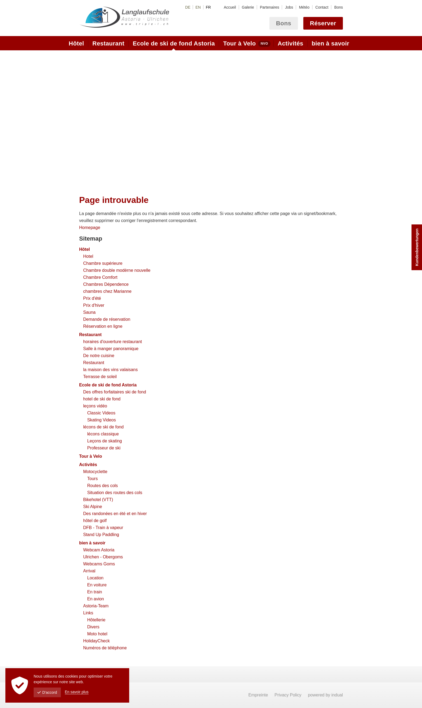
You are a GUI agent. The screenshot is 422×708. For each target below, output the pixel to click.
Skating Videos (101, 420)
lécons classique (103, 434)
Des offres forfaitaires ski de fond (114, 392)
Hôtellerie (96, 620)
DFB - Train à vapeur (103, 527)
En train (94, 592)
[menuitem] (230, 7)
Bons (283, 23)
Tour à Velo (90, 456)
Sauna (89, 312)
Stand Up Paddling (101, 534)
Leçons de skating (104, 441)
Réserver (323, 23)
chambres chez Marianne (107, 291)
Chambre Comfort (100, 277)
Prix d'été (92, 298)
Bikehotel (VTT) (98, 499)
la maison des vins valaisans (110, 369)
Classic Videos (101, 413)
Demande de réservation (106, 319)
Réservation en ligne (102, 326)
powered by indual (325, 695)
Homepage (89, 227)
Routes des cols (102, 485)
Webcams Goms (99, 564)
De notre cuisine (98, 355)
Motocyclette (95, 471)
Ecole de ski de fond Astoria (108, 385)
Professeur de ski (104, 448)
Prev (84, 117)
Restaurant (90, 334)
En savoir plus (77, 692)
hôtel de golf (95, 520)
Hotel (88, 256)
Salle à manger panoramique (110, 348)
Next (338, 117)
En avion (95, 599)
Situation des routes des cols (114, 492)
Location (95, 578)
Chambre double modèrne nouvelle (116, 270)
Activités (88, 464)
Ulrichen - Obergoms (103, 557)
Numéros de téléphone (105, 648)
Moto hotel (97, 634)
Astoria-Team (95, 606)
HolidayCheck (96, 641)
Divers (93, 627)
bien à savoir (92, 543)
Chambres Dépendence (106, 284)
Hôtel (84, 249)
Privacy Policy (289, 695)
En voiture (97, 585)
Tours (92, 478)
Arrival (89, 571)
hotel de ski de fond (102, 399)
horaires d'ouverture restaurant (112, 341)
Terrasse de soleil (100, 376)
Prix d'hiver (93, 305)
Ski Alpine (92, 506)
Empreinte (258, 695)
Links (88, 613)
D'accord (47, 692)
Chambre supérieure (102, 263)
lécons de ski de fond (103, 427)
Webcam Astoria (98, 550)
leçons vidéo (95, 406)
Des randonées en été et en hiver (115, 513)
